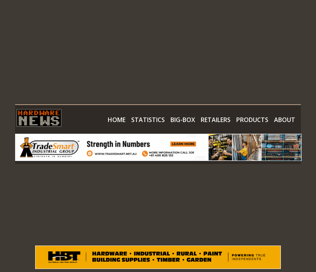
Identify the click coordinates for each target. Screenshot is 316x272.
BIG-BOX (182, 120)
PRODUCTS (252, 120)
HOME (116, 120)
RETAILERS (216, 120)
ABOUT (284, 120)
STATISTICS (148, 120)
